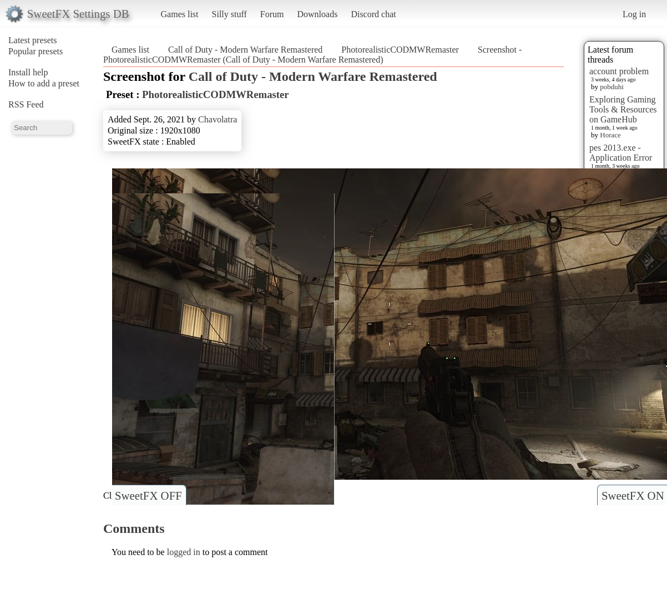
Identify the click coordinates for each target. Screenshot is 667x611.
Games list (180, 14)
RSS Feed (26, 104)
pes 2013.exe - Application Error (620, 152)
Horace (610, 135)
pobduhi (612, 87)
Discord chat (373, 14)
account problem (619, 71)
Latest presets (32, 40)
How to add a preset (43, 83)
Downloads (317, 14)
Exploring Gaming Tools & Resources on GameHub (623, 109)
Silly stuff (229, 14)
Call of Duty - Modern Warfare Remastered (245, 49)
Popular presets (35, 51)
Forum (272, 14)
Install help (28, 72)
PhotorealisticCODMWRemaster (400, 49)
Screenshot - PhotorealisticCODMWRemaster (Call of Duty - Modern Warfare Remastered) (312, 54)
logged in (183, 552)
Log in (634, 14)
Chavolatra (217, 119)
